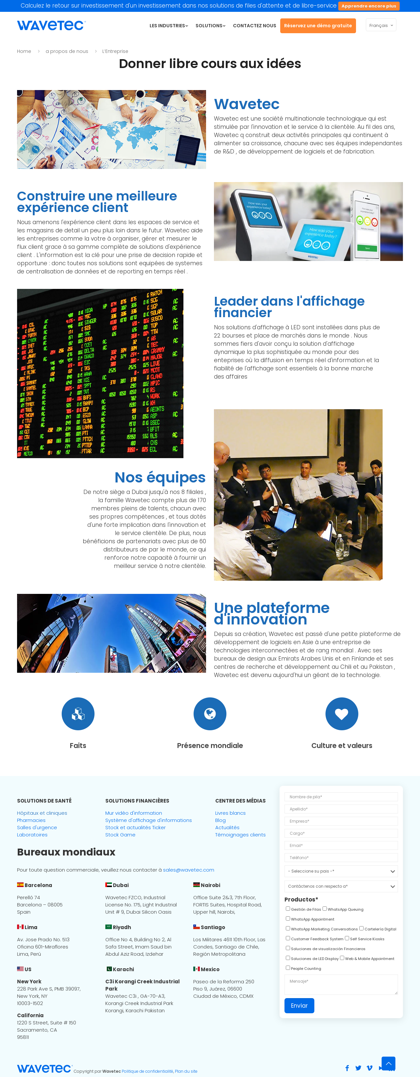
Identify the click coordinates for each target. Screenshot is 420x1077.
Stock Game (120, 834)
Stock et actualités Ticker (135, 827)
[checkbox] (302, 910)
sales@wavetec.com (188, 869)
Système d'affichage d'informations (148, 820)
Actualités (227, 827)
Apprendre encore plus (369, 6)
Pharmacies (31, 820)
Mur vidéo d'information (133, 812)
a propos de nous (67, 51)
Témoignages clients (240, 834)
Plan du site (186, 1071)
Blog (220, 820)
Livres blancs (230, 812)
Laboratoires (32, 834)
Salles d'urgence (37, 827)
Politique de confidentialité (147, 1071)
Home (24, 51)
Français (381, 25)
